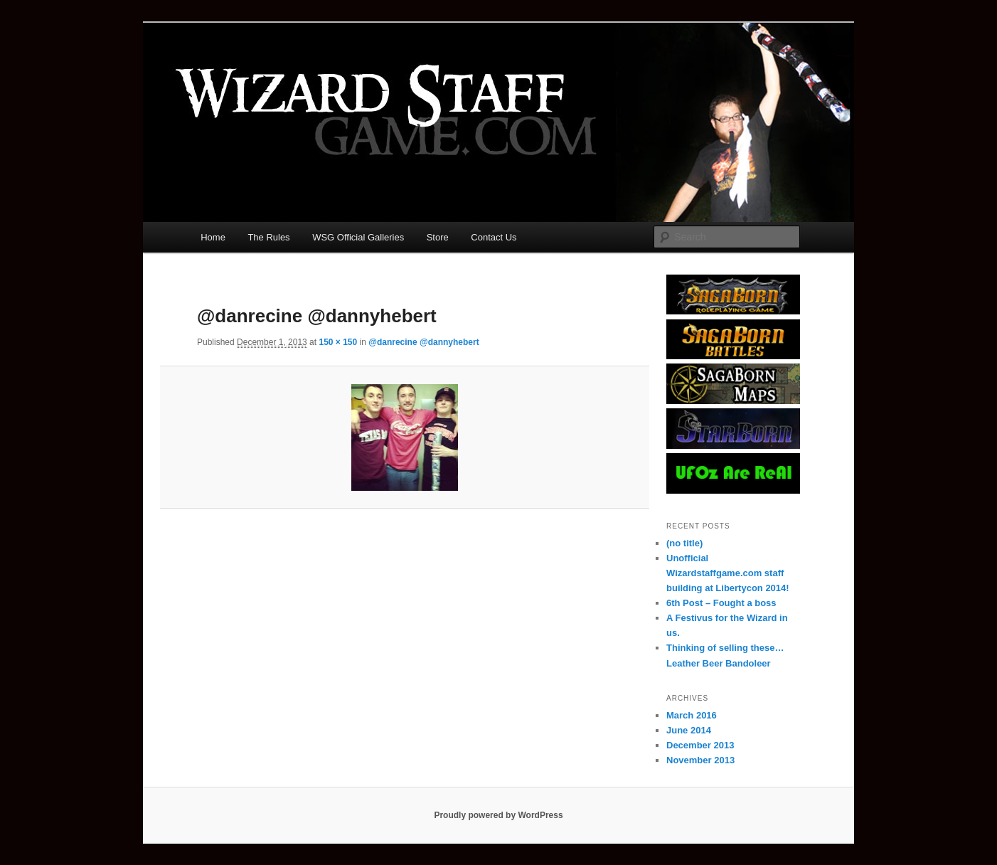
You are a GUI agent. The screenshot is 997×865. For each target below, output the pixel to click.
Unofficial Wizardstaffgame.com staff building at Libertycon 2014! (727, 573)
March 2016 (691, 715)
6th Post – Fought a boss (721, 603)
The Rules (268, 237)
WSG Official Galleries (358, 237)
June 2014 (688, 730)
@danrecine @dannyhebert (423, 342)
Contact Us (493, 237)
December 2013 (700, 745)
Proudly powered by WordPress (498, 815)
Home (213, 237)
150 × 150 (338, 342)
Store (438, 237)
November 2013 (700, 760)
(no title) (684, 543)
